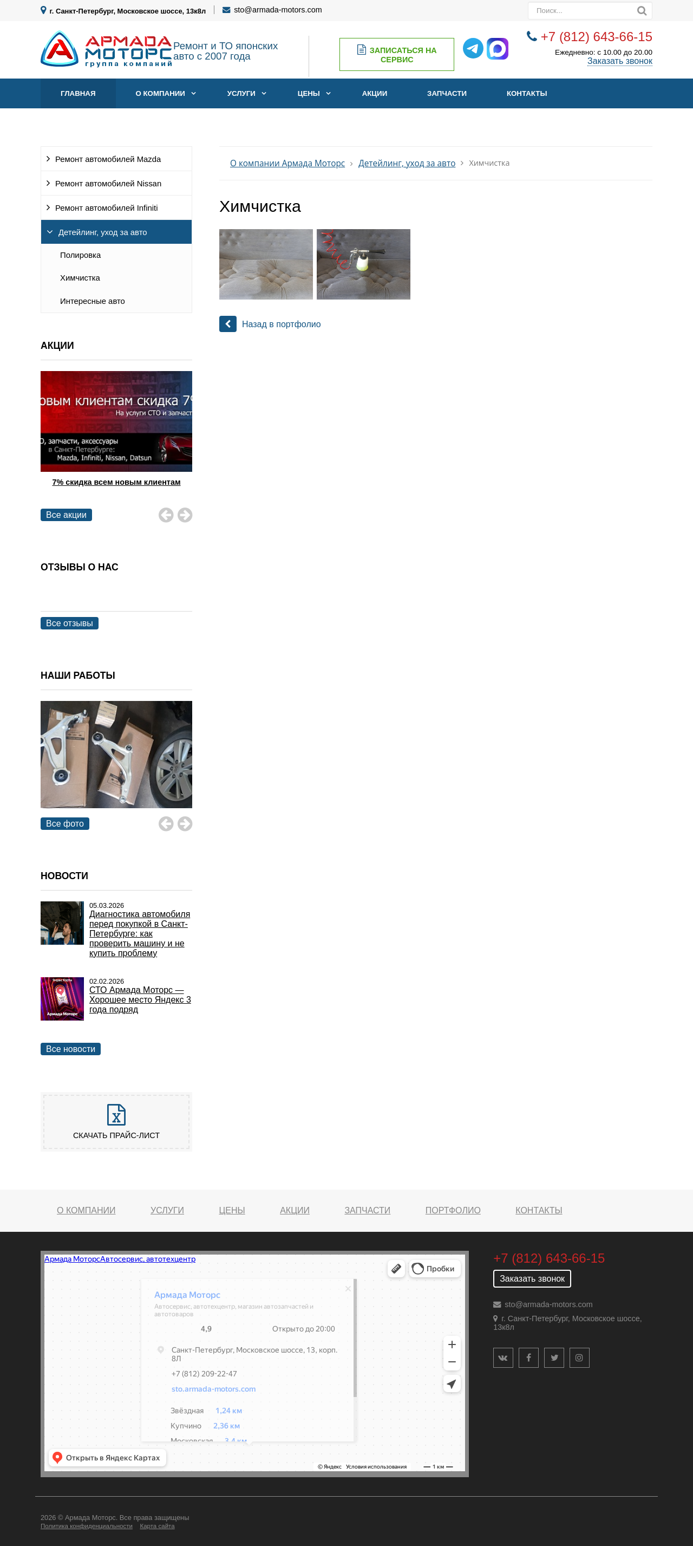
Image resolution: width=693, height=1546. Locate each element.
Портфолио (453, 1210)
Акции (375, 93)
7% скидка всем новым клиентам (116, 482)
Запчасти (447, 93)
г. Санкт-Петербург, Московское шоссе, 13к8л (128, 11)
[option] (116, 442)
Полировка (80, 255)
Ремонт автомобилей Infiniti (106, 208)
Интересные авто (92, 301)
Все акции (66, 514)
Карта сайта (157, 1526)
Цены (309, 93)
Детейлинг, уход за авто (102, 232)
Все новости (70, 1049)
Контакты (527, 93)
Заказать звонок (619, 61)
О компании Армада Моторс (287, 163)
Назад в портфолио (270, 324)
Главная (78, 93)
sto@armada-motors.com (278, 9)
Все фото (65, 823)
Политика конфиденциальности (87, 1526)
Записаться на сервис (397, 54)
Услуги (241, 93)
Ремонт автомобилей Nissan (108, 183)
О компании (160, 93)
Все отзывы (69, 623)
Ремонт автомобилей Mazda (108, 159)
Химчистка (80, 278)
